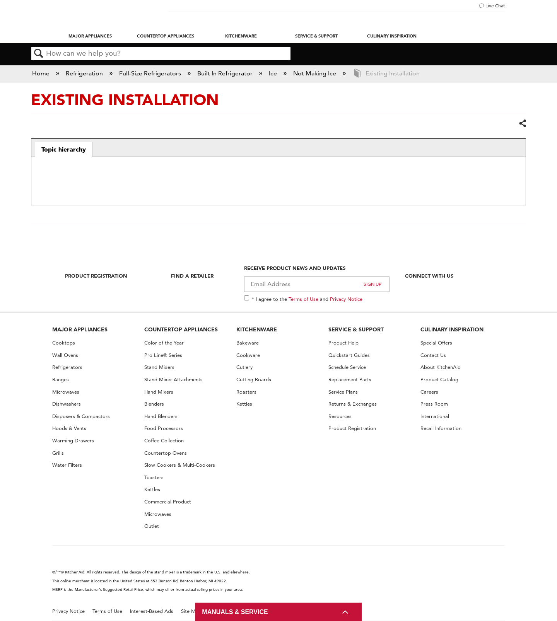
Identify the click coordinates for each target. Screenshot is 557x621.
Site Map (191, 611)
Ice (273, 73)
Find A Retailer (192, 276)
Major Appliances (90, 36)
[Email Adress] (317, 284)
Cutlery (244, 367)
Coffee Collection (164, 441)
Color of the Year (164, 343)
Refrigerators (67, 367)
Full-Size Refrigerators (151, 73)
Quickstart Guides (349, 355)
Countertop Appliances (165, 36)
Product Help (343, 343)
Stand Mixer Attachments (173, 379)
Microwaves (65, 392)
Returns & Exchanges (352, 404)
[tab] (63, 149)
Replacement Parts (349, 379)
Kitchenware (241, 36)
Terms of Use (303, 299)
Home (41, 73)
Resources (340, 416)
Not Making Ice (315, 73)
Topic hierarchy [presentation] (63, 149)
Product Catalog (439, 379)
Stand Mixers (159, 367)
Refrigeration (85, 73)
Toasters (154, 477)
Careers (429, 392)
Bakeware (247, 343)
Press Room (434, 404)
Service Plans (343, 392)
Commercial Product (167, 502)
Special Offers (436, 343)
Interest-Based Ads (151, 611)
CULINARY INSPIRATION (452, 329)
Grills (58, 453)
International (434, 416)
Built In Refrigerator (225, 73)
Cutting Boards (253, 379)
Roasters (246, 392)
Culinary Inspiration (392, 36)
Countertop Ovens (165, 453)
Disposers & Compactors (81, 416)
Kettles (152, 489)
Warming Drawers (73, 441)
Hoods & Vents (69, 428)
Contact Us (433, 355)
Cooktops (63, 343)
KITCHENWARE (256, 329)
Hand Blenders (161, 416)
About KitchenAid (440, 367)
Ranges (60, 379)
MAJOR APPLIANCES (80, 329)
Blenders (154, 404)
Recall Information (440, 428)
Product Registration (96, 276)
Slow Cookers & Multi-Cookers (179, 465)
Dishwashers (66, 404)
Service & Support (316, 36)
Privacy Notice (346, 299)
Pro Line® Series (163, 355)
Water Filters (67, 465)
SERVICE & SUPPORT (356, 329)
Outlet (151, 526)
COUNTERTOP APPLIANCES (181, 329)
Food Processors (163, 428)
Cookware (248, 355)
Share (522, 123)
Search (38, 53)
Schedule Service (347, 367)
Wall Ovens (65, 355)
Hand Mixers (158, 392)
